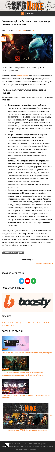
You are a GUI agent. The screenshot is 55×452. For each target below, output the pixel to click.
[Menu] (22, 14)
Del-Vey (34, 31)
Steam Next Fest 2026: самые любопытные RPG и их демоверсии (27, 352)
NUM (8, 325)
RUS (12, 325)
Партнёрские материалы (13, 253)
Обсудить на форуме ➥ (44, 263)
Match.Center (22, 75)
